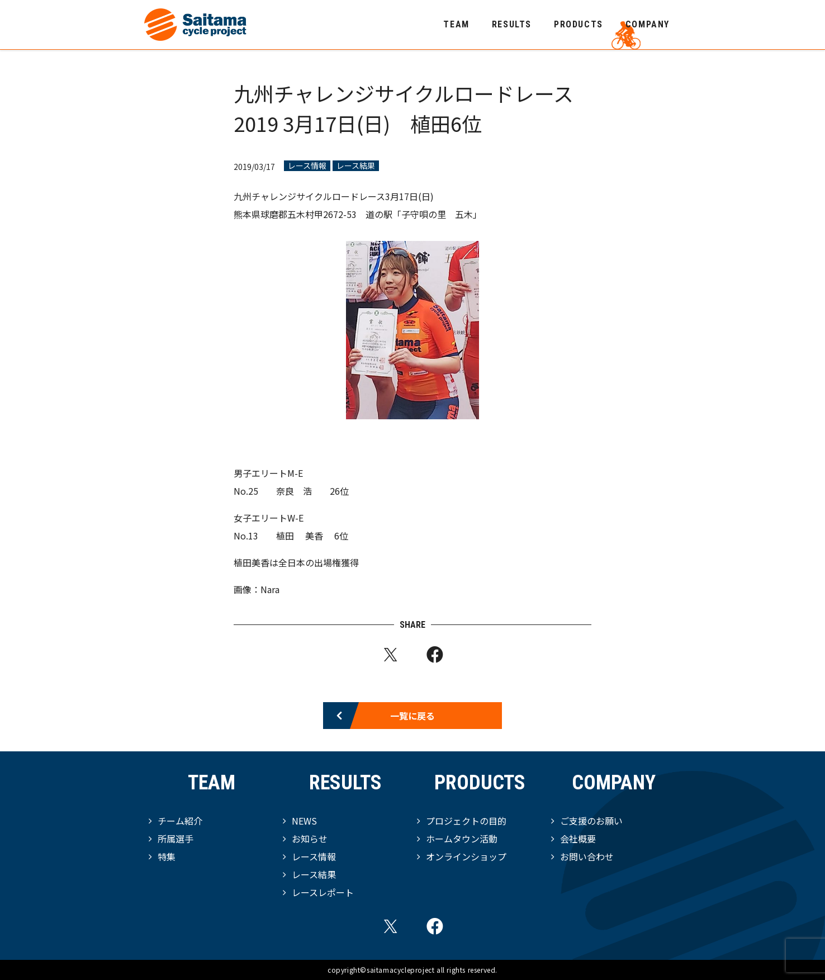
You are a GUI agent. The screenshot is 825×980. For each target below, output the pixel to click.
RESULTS (512, 24)
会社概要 (578, 838)
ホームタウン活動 (461, 838)
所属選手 (175, 838)
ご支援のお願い (591, 820)
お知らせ (310, 838)
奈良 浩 (294, 491)
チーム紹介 (180, 820)
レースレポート (323, 892)
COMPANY (647, 24)
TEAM (456, 24)
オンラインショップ (466, 856)
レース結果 (355, 165)
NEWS (304, 820)
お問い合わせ (587, 856)
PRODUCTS (578, 24)
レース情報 (307, 165)
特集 (167, 856)
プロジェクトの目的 (466, 820)
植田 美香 (300, 535)
